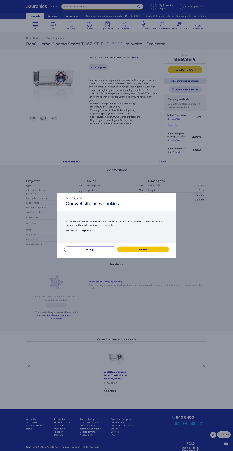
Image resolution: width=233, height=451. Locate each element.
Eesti (68, 198)
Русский (77, 198)
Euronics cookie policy (78, 230)
